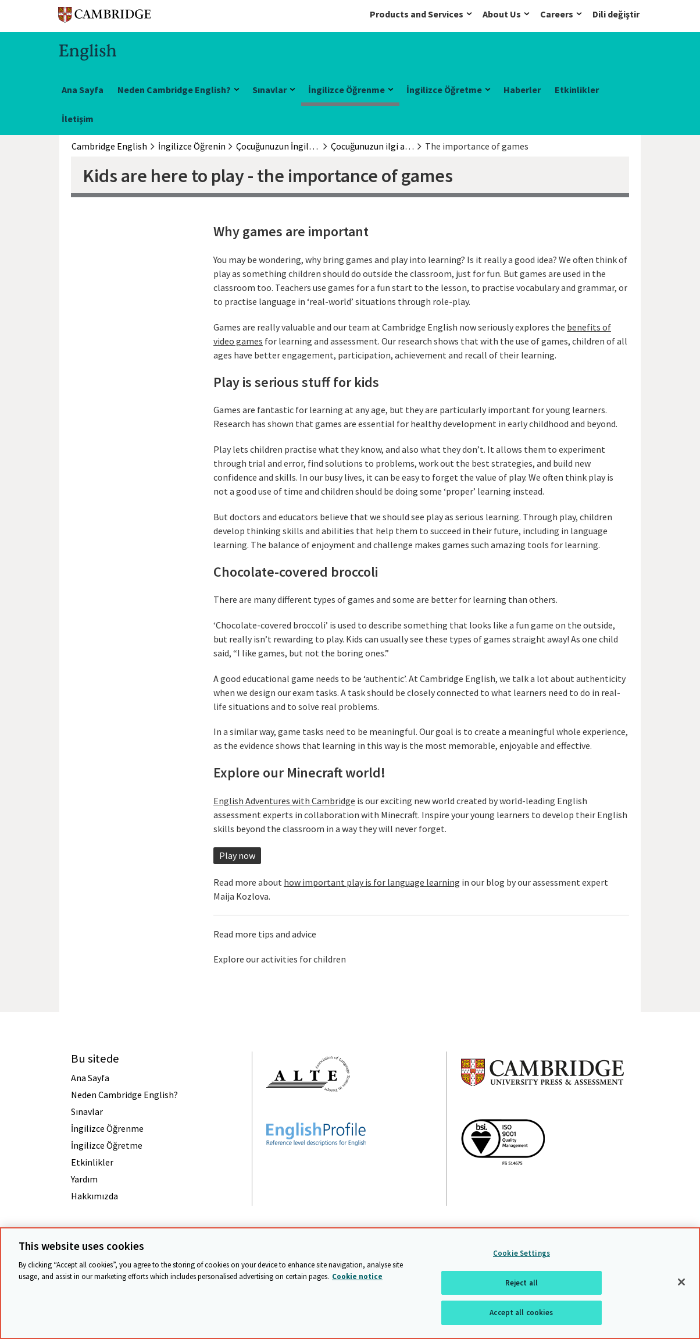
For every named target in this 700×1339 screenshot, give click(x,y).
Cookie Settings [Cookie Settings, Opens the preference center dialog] (521, 1253)
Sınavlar (269, 89)
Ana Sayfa (82, 89)
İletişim (78, 119)
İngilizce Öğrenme (346, 89)
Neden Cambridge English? (174, 89)
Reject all (521, 1283)
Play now (237, 855)
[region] (350, 1283)
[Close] (681, 1282)
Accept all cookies (521, 1312)
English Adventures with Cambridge (284, 801)
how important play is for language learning (372, 882)
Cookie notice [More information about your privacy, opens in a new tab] (357, 1276)
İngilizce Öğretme (444, 89)
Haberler (522, 89)
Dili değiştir (616, 14)
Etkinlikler (577, 89)
